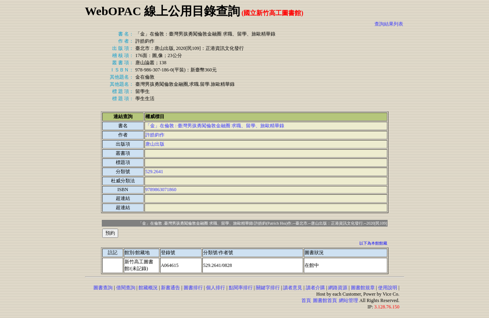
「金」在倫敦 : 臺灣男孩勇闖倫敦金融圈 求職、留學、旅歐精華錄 (214, 125)
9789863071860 (160, 189)
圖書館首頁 (325, 300)
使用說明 (387, 287)
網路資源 (337, 287)
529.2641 (154, 171)
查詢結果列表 (388, 24)
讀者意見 (292, 287)
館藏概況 (148, 287)
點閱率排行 (241, 287)
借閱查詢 (125, 287)
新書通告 (170, 287)
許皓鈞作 (154, 135)
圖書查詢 (103, 287)
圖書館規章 (363, 287)
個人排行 (215, 287)
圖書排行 (193, 287)
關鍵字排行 (268, 287)
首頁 (306, 300)
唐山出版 (154, 144)
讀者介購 (315, 287)
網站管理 (348, 300)
